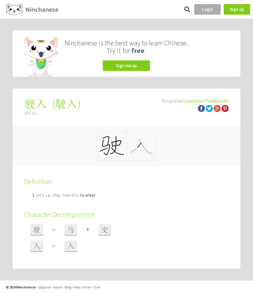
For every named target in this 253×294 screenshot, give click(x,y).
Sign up (237, 9)
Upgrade (44, 287)
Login (207, 9)
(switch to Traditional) (206, 101)
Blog (68, 287)
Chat (96, 287)
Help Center (82, 287)
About (57, 287)
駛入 (66, 104)
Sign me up (126, 65)
